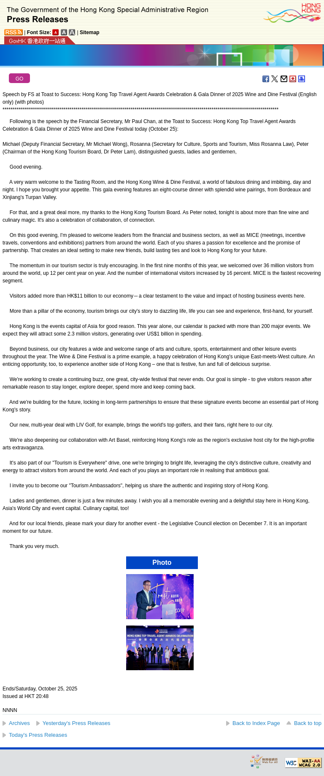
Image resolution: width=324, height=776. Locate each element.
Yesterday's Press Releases (77, 723)
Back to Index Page (256, 723)
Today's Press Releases (38, 735)
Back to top (307, 723)
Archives (19, 723)
